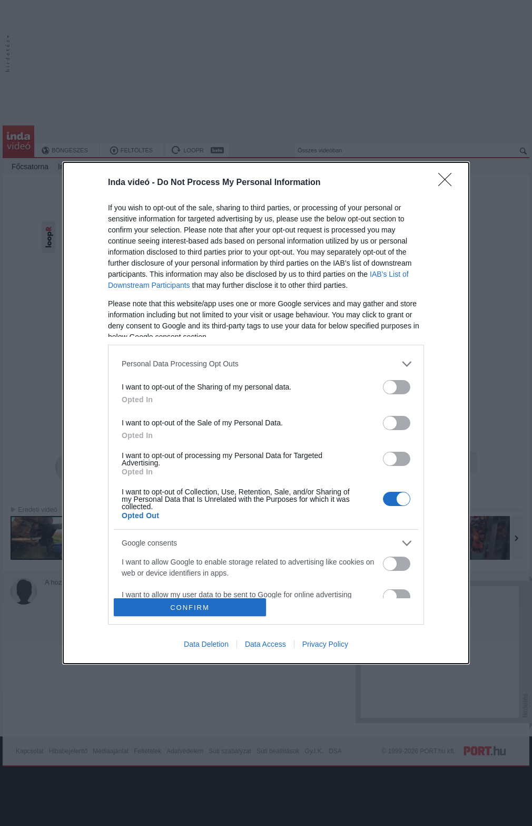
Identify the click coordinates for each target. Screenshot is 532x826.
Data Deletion (206, 644)
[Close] (448, 183)
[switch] (396, 387)
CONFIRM (190, 607)
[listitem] (266, 364)
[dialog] (266, 413)
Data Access (265, 644)
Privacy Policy (325, 644)
